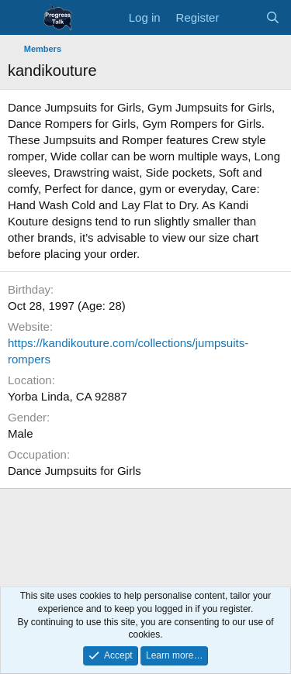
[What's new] (242, 17)
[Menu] (21, 17)
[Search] (273, 17)
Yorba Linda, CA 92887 (67, 396)
